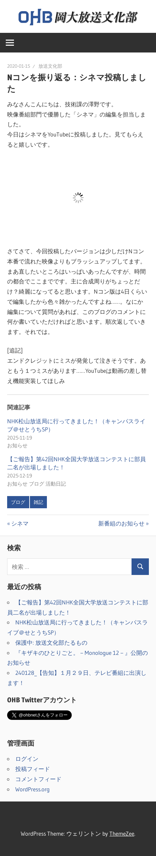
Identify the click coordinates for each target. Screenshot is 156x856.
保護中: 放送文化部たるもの (51, 642)
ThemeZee (121, 833)
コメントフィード (38, 779)
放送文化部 (50, 66)
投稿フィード (32, 768)
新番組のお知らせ (121, 523)
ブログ (18, 502)
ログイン (26, 758)
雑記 (38, 502)
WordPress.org (32, 789)
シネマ (20, 523)
